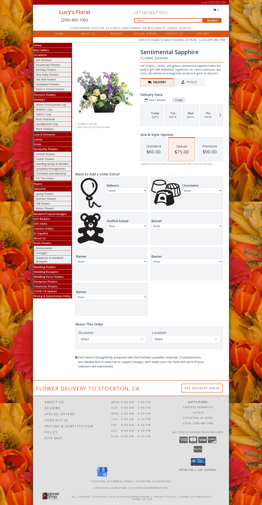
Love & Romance (44, 134)
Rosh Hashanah (45, 119)
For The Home (45, 178)
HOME (59, 33)
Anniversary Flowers (48, 65)
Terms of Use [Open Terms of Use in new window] (142, 499)
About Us (40, 238)
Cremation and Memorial (51, 173)
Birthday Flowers (46, 69)
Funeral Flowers (45, 154)
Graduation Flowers (48, 84)
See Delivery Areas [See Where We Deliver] (202, 388)
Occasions (40, 55)
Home (37, 45)
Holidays (39, 99)
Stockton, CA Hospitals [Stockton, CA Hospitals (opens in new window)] (153, 481)
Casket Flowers (45, 159)
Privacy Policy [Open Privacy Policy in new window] (165, 496)
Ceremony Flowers (45, 286)
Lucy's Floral (74, 11)
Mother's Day (44, 109)
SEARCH (212, 20)
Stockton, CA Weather (110, 488)
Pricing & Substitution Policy (52, 296)
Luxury (38, 139)
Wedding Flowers (45, 267)
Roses (37, 144)
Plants (38, 184)
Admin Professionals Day (51, 104)
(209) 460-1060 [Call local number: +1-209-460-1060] (203, 423)
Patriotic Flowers (45, 94)
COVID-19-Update (45, 291)
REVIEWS (116, 33)
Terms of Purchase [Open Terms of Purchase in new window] (195, 496)
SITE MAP (202, 33)
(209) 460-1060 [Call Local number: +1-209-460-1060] (217, 2)
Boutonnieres (44, 248)
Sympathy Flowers (46, 149)
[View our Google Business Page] (102, 476)
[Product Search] (168, 20)
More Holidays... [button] (45, 129)
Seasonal (40, 189)
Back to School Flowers (50, 89)
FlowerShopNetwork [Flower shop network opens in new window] (133, 496)
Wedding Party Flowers (48, 276)
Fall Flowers (43, 203)
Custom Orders (44, 228)
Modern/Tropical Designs (50, 214)
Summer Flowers (46, 198)
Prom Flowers (42, 243)
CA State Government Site (149, 488)
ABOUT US (88, 33)
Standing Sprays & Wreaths (52, 164)
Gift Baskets (42, 219)
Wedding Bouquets (46, 272)
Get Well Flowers (46, 79)
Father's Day (43, 114)
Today (179, 100)
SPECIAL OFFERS (145, 33)
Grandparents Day (47, 124)
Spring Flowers (45, 194)
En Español (41, 233)
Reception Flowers (45, 281)
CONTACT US (174, 33)
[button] (198, 462)
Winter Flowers (45, 208)
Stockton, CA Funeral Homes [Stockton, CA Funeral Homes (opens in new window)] (112, 481)
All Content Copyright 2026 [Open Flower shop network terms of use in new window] (94, 496)
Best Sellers (41, 50)
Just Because (44, 60)
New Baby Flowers (47, 74)
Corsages (41, 253)
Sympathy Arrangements (51, 168)
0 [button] (216, 10)
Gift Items (40, 223)
